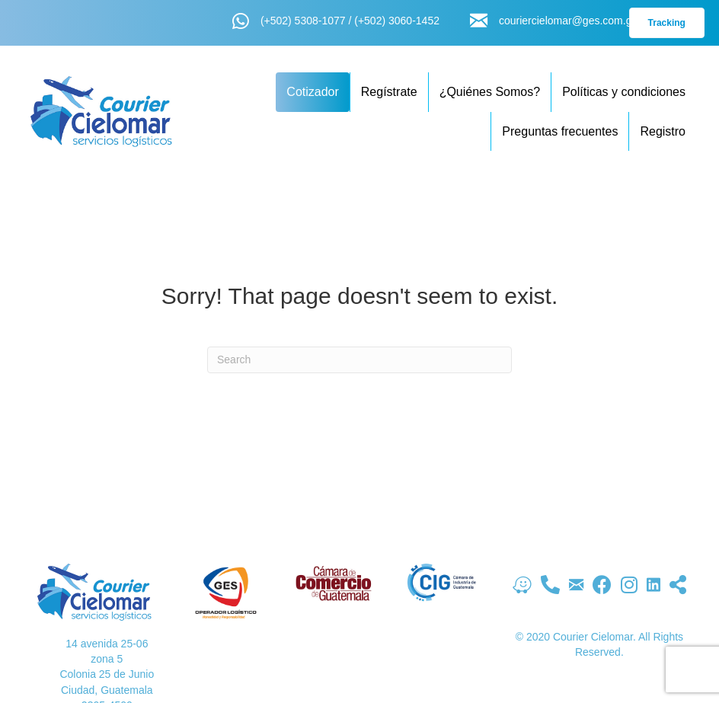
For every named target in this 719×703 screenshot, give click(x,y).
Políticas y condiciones (623, 91)
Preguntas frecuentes (560, 131)
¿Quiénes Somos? (490, 91)
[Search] (359, 360)
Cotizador (312, 91)
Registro (662, 131)
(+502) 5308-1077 (303, 20)
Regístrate (389, 91)
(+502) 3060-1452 (396, 20)
